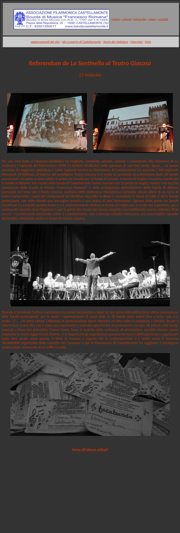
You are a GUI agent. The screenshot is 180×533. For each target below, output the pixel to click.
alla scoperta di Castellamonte (81, 42)
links (148, 42)
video (152, 19)
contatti (163, 19)
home (116, 19)
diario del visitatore (115, 42)
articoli (126, 19)
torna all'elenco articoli (90, 449)
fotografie (139, 19)
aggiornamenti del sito (45, 42)
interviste (137, 42)
